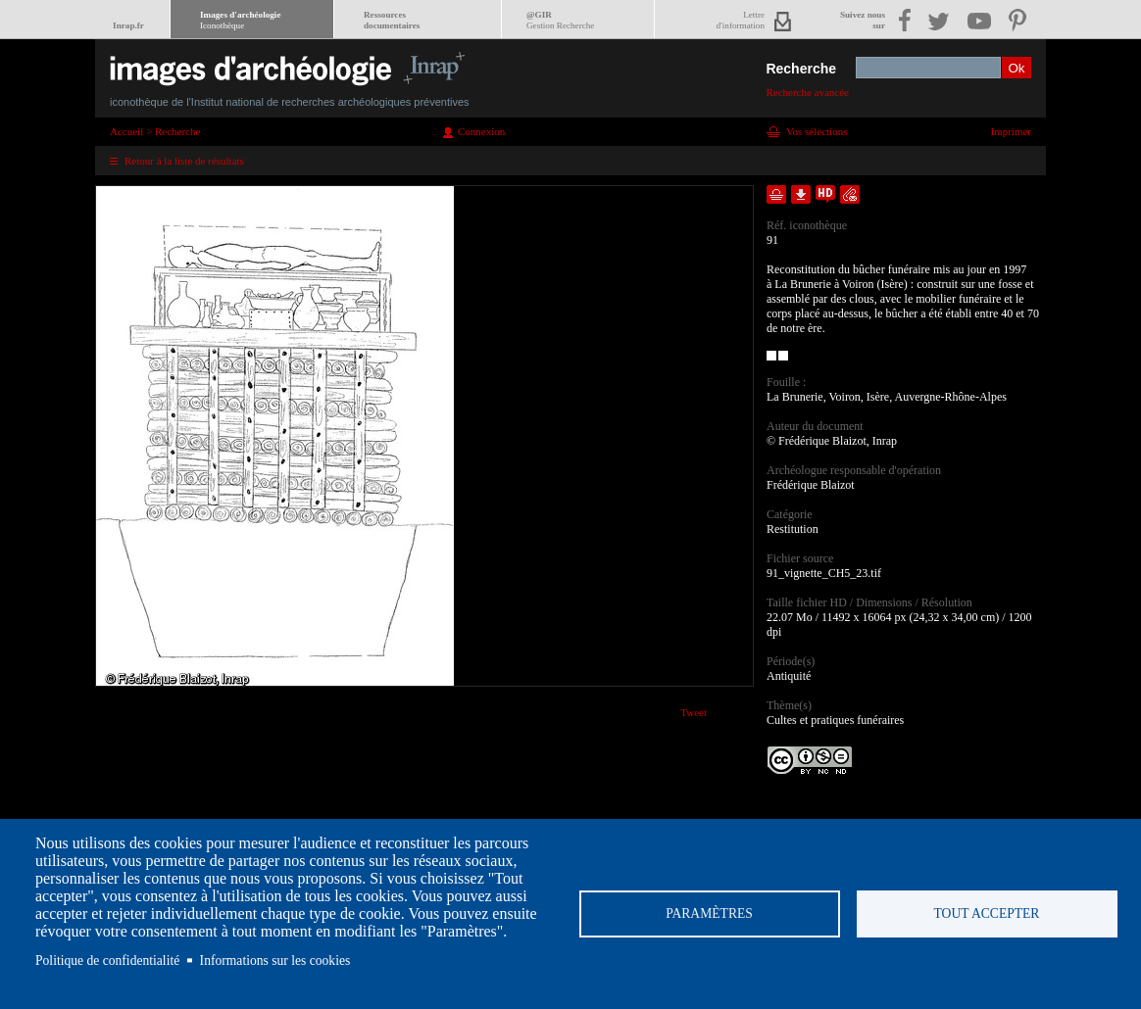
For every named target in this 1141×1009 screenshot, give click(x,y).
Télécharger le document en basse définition (801, 194)
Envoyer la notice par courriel (850, 194)
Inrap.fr (128, 25)
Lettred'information (741, 20)
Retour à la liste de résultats (184, 161)
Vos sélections (816, 131)
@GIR (560, 20)
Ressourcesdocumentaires (392, 20)
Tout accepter (987, 913)
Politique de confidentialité (107, 960)
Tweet (693, 712)
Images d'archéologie (240, 20)
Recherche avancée (807, 92)
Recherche (801, 68)
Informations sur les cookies (275, 960)
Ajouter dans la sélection (776, 194)
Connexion (481, 131)
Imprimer (1010, 131)
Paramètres (709, 913)
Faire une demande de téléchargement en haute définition (825, 194)
